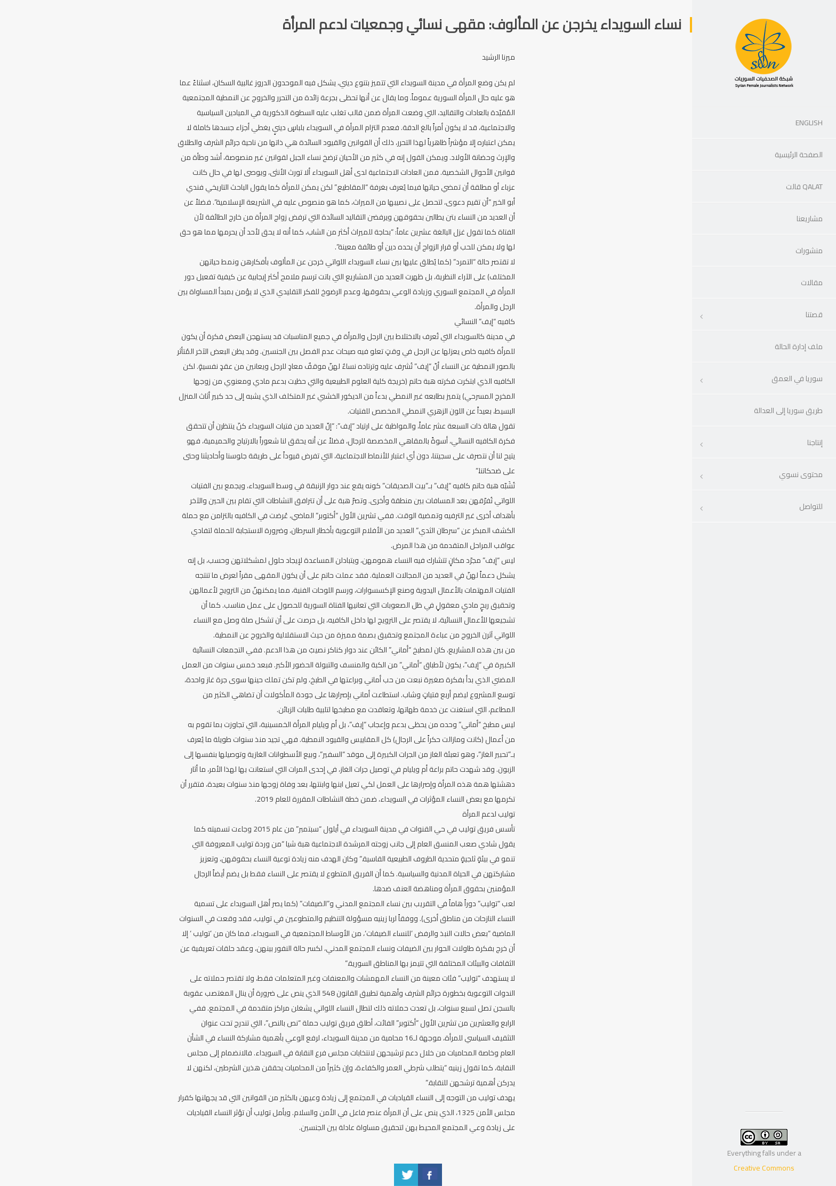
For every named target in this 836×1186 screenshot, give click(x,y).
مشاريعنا (810, 218)
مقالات (812, 282)
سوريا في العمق (797, 378)
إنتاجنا (815, 442)
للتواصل (811, 506)
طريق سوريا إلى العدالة (788, 410)
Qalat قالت (804, 186)
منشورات (809, 250)
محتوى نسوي (801, 474)
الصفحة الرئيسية (799, 155)
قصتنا (814, 314)
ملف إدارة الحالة (799, 346)
